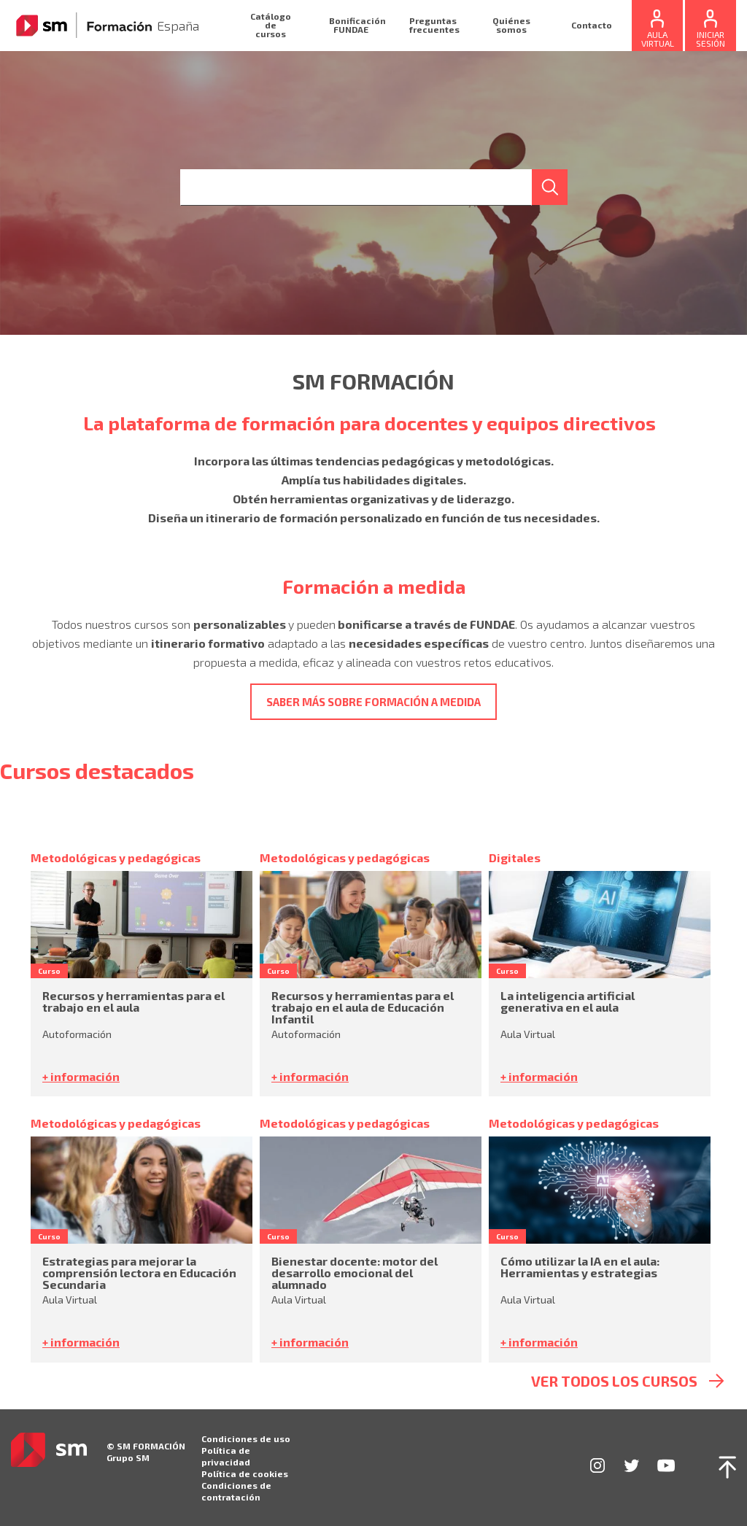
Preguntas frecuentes (434, 25)
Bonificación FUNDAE (357, 25)
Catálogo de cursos (270, 25)
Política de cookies (244, 1473)
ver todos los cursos (614, 1381)
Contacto (591, 25)
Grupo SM (128, 1457)
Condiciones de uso (245, 1438)
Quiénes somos (511, 25)
